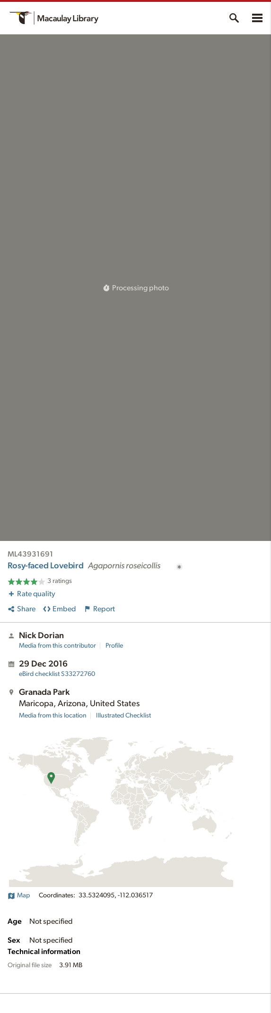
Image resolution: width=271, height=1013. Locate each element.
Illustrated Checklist (123, 715)
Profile (114, 645)
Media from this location (53, 715)
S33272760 (57, 674)
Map (19, 895)
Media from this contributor (57, 645)
